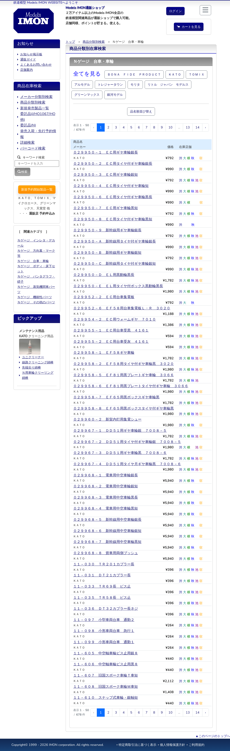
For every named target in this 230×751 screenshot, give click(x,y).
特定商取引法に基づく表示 (137, 744)
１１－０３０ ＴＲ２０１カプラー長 (103, 564)
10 (170, 127)
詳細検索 (27, 142)
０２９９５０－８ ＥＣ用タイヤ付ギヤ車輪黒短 (112, 219)
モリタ (135, 84)
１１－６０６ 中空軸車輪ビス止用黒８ (105, 664)
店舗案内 (26, 69)
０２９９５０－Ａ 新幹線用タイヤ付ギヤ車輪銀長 (114, 241)
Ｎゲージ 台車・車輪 (33, 261)
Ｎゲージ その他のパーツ (36, 302)
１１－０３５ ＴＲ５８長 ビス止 (102, 597)
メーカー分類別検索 (36, 96)
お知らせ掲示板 (31, 54)
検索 (22, 171)
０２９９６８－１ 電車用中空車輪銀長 (105, 475)
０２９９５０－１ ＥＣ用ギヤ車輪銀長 (105, 152)
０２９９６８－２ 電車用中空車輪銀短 (105, 486)
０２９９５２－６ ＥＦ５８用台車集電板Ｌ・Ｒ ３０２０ (121, 308)
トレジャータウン (110, 84)
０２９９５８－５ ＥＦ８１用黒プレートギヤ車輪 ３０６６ (123, 375)
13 (188, 127)
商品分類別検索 (94, 41)
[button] (175, 11)
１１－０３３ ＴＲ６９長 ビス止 (102, 586)
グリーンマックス (87, 94)
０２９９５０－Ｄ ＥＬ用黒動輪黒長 (103, 274)
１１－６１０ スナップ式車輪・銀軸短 (105, 697)
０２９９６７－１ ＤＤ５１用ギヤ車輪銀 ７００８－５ (120, 430)
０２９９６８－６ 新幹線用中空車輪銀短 (107, 530)
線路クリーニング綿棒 (37, 362)
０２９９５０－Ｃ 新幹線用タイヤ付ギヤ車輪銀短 (114, 263)
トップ (70, 41)
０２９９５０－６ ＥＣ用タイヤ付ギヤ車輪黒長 (112, 197)
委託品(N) (28, 125)
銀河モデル (115, 94)
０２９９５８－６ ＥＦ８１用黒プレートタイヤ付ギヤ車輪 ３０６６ (130, 386)
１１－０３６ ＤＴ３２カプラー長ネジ (105, 608)
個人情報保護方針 (172, 744)
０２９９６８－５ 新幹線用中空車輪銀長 (107, 519)
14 (197, 127)
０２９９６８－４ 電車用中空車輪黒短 (105, 508)
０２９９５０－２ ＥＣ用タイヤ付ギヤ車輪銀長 (112, 163)
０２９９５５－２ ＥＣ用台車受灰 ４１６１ (111, 341)
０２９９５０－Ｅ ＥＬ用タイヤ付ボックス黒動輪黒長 (118, 286)
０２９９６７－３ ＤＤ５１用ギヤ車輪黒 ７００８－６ (120, 452)
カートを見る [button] (189, 26)
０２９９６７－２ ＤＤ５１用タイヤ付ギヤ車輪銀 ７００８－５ (127, 441)
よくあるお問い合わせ (36, 64)
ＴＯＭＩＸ (196, 74)
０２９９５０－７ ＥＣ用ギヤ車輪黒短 (105, 208)
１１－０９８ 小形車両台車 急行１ (103, 630)
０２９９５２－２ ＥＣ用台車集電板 (103, 297)
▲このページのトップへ (212, 736)
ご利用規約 (196, 744)
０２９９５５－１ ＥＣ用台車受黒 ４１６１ (111, 330)
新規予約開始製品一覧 (37, 189)
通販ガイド (28, 59)
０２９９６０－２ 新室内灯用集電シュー (107, 419)
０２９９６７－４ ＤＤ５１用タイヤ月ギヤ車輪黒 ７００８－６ (127, 464)
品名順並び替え (141, 111)
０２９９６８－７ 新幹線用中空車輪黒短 (107, 541)
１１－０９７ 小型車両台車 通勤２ (103, 619)
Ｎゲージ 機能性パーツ (34, 297)
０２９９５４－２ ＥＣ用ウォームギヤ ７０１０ (114, 319)
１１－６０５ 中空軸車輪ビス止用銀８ (105, 653)
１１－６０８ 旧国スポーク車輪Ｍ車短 (105, 686)
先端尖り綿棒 (31, 367)
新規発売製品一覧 (34, 108)
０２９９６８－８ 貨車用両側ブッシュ (105, 553)
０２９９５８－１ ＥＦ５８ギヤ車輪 (103, 352)
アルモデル (82, 84)
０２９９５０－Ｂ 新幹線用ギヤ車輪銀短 (107, 252)
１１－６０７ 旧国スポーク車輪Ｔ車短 (105, 675)
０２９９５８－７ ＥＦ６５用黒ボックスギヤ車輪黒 (116, 397)
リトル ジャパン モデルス (168, 84)
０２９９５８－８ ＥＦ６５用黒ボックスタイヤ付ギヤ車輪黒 (123, 408)
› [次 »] (205, 127)
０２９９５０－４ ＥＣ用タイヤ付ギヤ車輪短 (111, 185)
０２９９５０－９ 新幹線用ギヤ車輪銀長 (107, 230)
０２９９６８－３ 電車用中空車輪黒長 (105, 497)
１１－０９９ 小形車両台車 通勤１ (103, 642)
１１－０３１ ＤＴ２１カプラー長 (102, 575)
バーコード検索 (32, 148)
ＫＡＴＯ (174, 74)
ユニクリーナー (33, 357)
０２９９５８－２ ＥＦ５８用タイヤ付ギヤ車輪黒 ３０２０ (123, 363)
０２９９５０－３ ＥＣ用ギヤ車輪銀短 (105, 174)
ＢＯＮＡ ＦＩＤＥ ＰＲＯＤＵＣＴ (134, 74)
